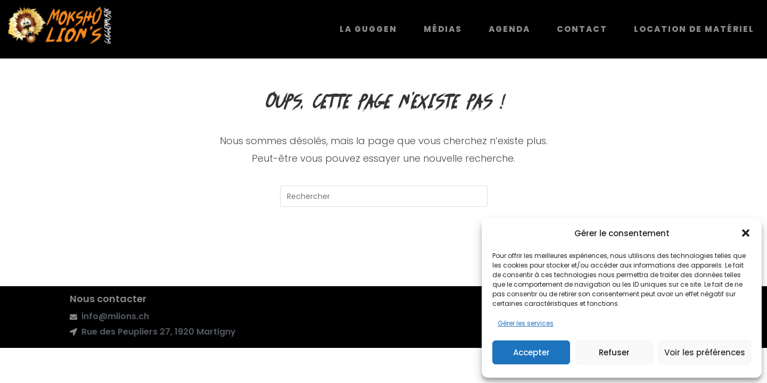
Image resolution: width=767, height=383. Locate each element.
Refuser (614, 352)
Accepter (531, 352)
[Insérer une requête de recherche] (384, 198)
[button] (745, 233)
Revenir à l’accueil (384, 252)
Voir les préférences (704, 352)
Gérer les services (526, 323)
